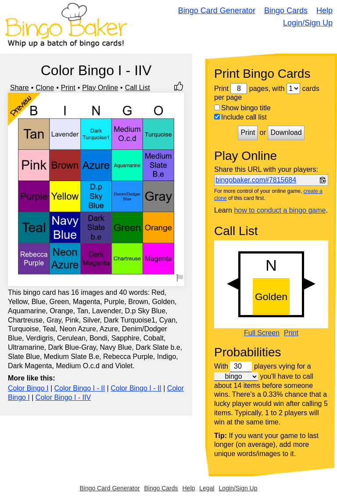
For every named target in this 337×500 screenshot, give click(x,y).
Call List (137, 87)
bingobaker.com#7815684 (255, 180)
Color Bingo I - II (79, 388)
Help (324, 10)
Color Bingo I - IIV (63, 397)
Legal (206, 488)
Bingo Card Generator (216, 10)
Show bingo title (242, 108)
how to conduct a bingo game (280, 210)
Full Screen (262, 333)
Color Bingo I (28, 388)
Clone (45, 87)
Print (68, 87)
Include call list (240, 117)
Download (285, 132)
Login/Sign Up (308, 22)
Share (19, 87)
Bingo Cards (286, 10)
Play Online (100, 87)
